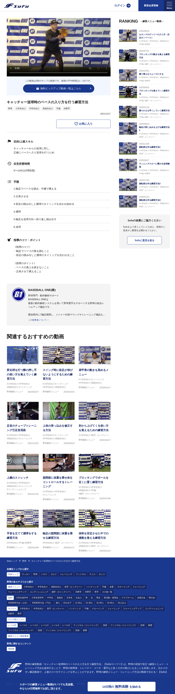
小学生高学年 (38, 598)
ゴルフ (54, 574)
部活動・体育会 (111, 598)
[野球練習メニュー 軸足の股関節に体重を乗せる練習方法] (59, 531)
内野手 (67, 108)
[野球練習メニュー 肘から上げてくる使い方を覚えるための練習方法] (95, 424)
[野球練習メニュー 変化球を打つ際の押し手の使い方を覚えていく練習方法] (23, 368)
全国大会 (141, 598)
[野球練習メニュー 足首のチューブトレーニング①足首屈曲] (23, 424)
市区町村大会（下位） (42, 603)
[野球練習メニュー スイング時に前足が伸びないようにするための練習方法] (59, 368)
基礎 (150, 625)
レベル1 (23, 625)
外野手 (88, 592)
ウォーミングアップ (17, 592)
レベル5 (66, 625)
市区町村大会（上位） (18, 603)
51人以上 (122, 603)
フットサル (81, 574)
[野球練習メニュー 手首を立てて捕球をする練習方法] (23, 531)
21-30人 (89, 603)
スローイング (123, 587)
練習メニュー (14, 587)
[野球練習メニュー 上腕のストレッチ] (23, 476)
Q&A (10, 598)
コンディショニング (39, 592)
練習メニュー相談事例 (18, 636)
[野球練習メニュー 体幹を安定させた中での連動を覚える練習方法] (95, 531)
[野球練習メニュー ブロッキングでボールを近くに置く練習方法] (95, 476)
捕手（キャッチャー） (62, 592)
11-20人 (78, 603)
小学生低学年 (22, 598)
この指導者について (37, 320)
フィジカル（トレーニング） (86, 625)
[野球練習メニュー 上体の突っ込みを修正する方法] (59, 424)
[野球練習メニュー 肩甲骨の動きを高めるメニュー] (95, 368)
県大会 (152, 598)
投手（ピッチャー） (74, 587)
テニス (92, 574)
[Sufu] (14, 6)
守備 (58, 108)
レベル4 (55, 625)
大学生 (69, 598)
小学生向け (21, 108)
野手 (97, 592)
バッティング (92, 587)
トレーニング (66, 574)
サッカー (26, 574)
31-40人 (100, 603)
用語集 (11, 649)
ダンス (102, 574)
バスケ (44, 574)
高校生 (60, 598)
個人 (58, 603)
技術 (105, 625)
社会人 (79, 598)
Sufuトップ (12, 561)
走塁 (112, 587)
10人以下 (67, 603)
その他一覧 (107, 592)
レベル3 (44, 625)
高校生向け (48, 108)
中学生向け (34, 108)
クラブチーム (128, 598)
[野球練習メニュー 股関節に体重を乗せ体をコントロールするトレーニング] (59, 476)
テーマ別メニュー (16, 619)
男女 (98, 598)
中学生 (50, 598)
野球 (10, 108)
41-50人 (110, 603)
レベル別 (12, 625)
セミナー (12, 608)
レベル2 (34, 625)
